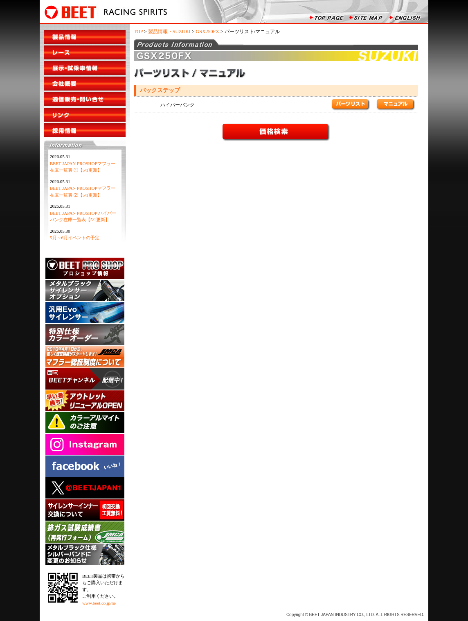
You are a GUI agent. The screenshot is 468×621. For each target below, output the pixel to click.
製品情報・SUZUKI (169, 31)
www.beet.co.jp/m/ (99, 603)
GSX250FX (207, 31)
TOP (138, 31)
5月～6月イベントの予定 (74, 237)
